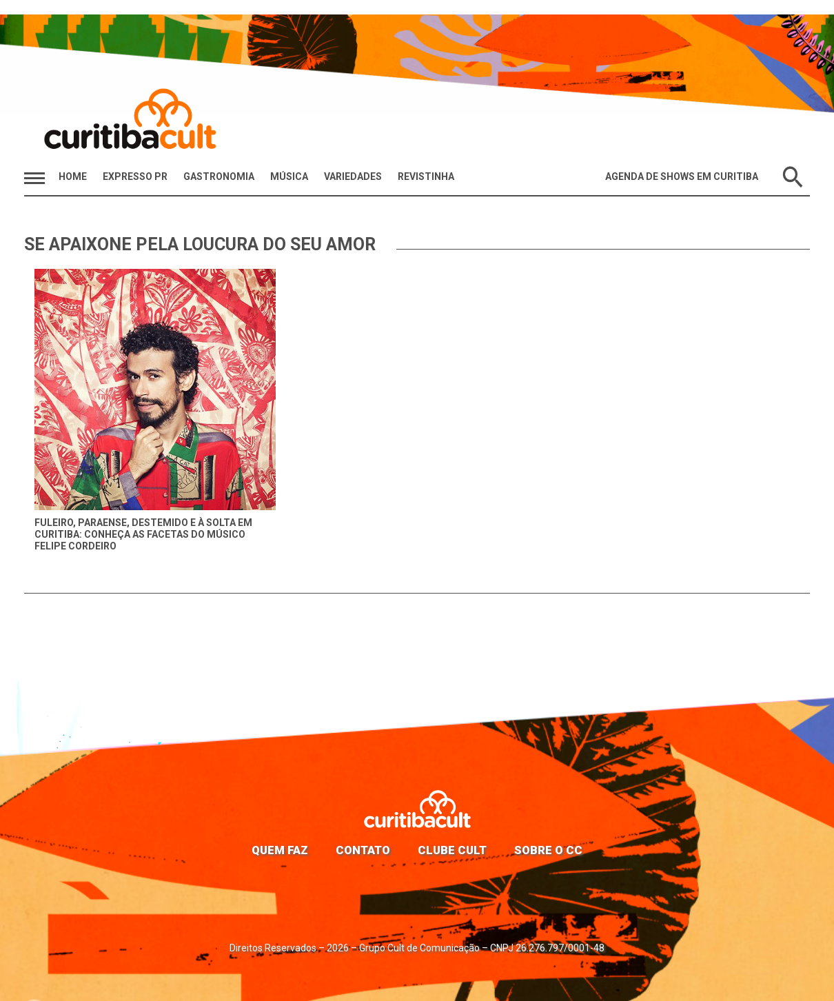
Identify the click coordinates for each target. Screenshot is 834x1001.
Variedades (353, 176)
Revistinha (426, 176)
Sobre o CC (548, 850)
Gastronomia (218, 176)
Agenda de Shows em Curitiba (681, 176)
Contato (363, 850)
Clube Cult (452, 850)
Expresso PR (135, 176)
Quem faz (280, 850)
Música (289, 176)
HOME (73, 176)
